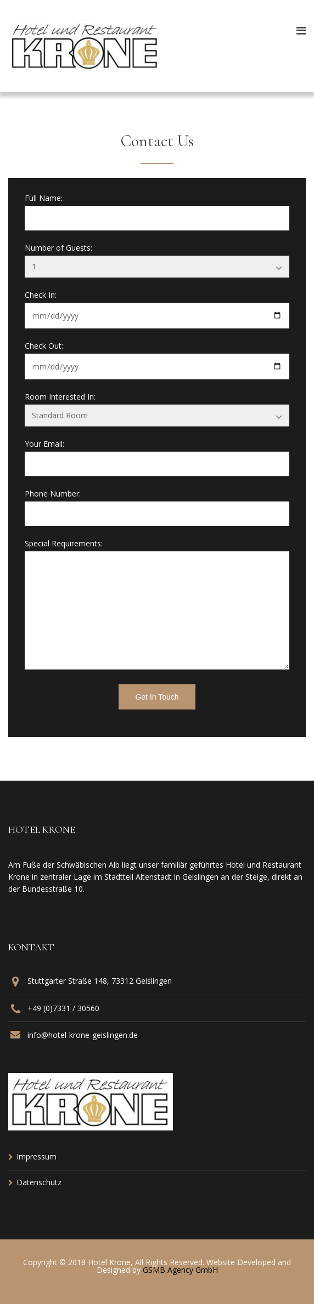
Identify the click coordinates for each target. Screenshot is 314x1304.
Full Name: (44, 198)
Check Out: (44, 346)
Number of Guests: (58, 248)
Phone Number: (53, 494)
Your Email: (44, 444)
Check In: (41, 295)
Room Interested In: (60, 397)
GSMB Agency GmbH (180, 1270)
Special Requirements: (64, 543)
